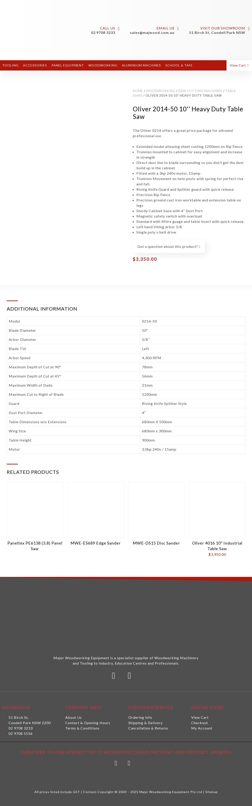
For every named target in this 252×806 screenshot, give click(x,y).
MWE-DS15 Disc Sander (156, 543)
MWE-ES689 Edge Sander (95, 543)
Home (138, 91)
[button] (240, 65)
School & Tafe (179, 65)
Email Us (165, 28)
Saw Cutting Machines (200, 91)
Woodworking (102, 65)
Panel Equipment (67, 65)
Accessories (35, 65)
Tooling (10, 65)
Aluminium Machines (141, 65)
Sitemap (211, 792)
